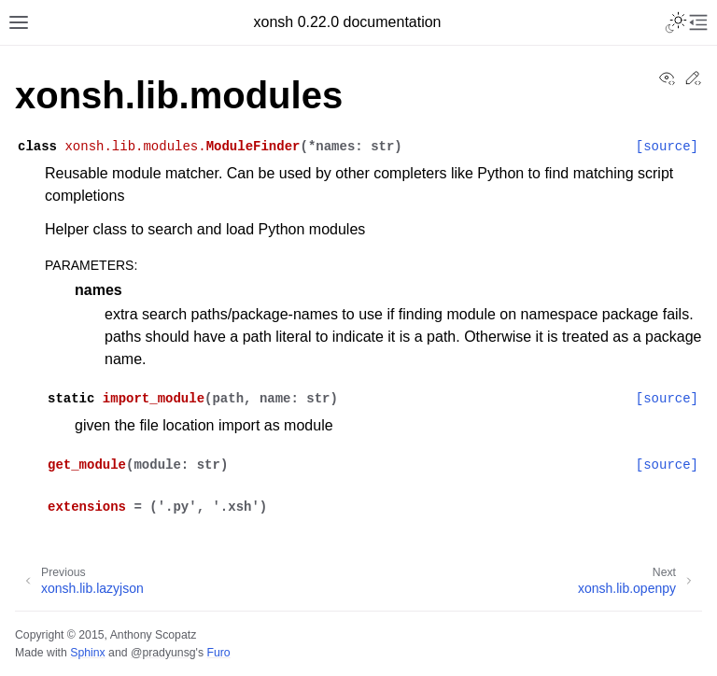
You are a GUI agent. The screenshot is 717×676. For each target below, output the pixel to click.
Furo (218, 652)
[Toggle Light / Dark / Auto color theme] (676, 22)
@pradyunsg (163, 652)
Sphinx (87, 652)
